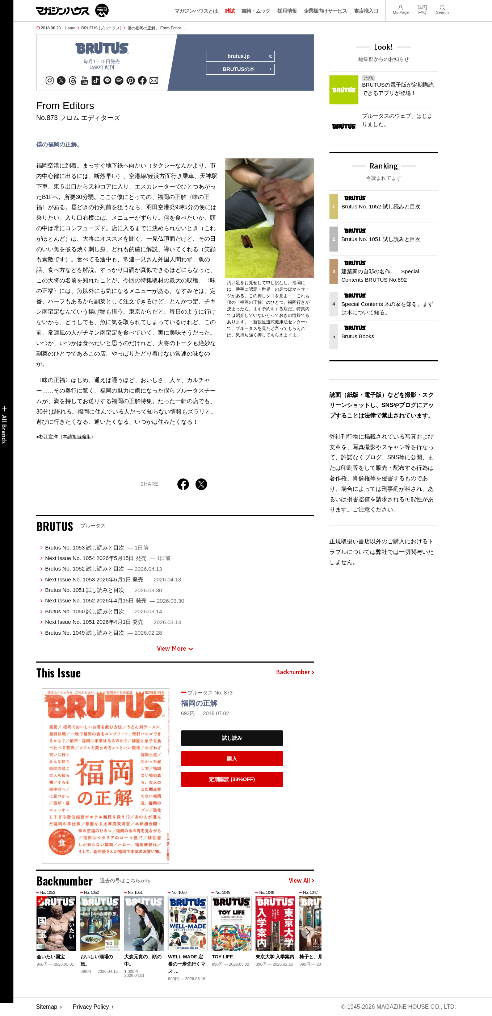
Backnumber (295, 672)
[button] (307, 932)
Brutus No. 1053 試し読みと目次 (96, 547)
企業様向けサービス (325, 10)
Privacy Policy (91, 1007)
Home (70, 28)
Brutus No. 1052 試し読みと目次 (103, 568)
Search (442, 7)
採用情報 (287, 10)
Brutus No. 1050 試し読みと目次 (103, 611)
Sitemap (47, 1007)
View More (175, 648)
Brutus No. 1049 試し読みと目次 (103, 633)
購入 (232, 759)
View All (301, 881)
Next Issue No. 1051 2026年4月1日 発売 (113, 622)
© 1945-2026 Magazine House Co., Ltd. (398, 1007)
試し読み (232, 738)
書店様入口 (366, 10)
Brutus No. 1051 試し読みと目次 (103, 590)
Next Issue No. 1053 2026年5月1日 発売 (113, 579)
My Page (400, 7)
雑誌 (230, 10)
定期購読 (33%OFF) (232, 779)
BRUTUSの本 (247, 69)
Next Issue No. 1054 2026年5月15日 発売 (108, 558)
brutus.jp (249, 56)
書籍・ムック (255, 10)
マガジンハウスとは (196, 10)
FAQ (422, 7)
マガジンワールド (72, 10)
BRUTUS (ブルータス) (101, 28)
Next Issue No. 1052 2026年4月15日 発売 (114, 601)
